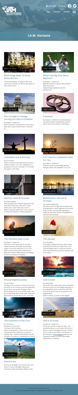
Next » (61, 335)
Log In (63, 6)
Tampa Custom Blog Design (24, 390)
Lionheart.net (58, 390)
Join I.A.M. (52, 6)
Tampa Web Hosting (44, 390)
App (48, 11)
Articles (56, 11)
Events (67, 11)
